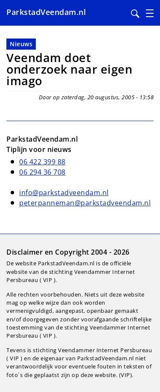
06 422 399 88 (42, 161)
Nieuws (21, 44)
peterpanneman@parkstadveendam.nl (85, 203)
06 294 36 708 (42, 172)
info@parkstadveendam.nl (64, 192)
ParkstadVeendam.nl (46, 12)
